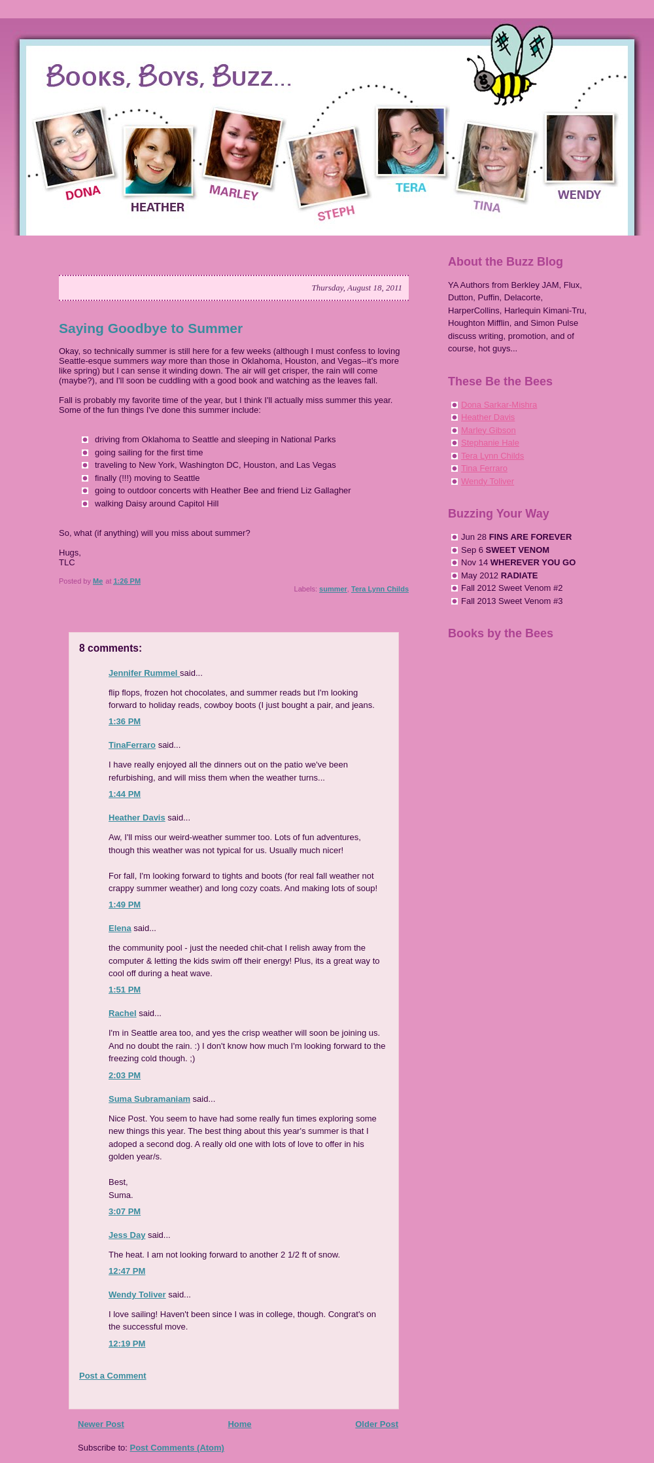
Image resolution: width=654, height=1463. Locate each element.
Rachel (123, 1013)
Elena (120, 928)
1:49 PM (125, 904)
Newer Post (101, 1424)
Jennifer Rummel (144, 673)
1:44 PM (125, 794)
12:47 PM (127, 1271)
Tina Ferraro (484, 468)
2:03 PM (125, 1075)
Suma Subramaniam (149, 1099)
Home (239, 1424)
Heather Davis (137, 817)
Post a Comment (112, 1376)
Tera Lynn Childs (380, 589)
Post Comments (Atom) (177, 1448)
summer (333, 589)
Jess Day (127, 1235)
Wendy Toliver (137, 1294)
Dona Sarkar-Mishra (499, 405)
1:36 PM (125, 721)
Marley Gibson (488, 430)
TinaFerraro (132, 745)
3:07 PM (125, 1211)
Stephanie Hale (490, 443)
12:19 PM (127, 1343)
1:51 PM (125, 990)
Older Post (376, 1424)
